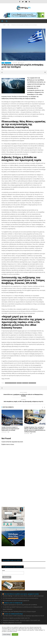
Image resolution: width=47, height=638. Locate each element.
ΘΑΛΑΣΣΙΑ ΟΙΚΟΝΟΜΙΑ (10, 383)
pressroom (21, 62)
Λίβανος (19, 383)
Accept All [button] (15, 634)
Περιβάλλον (8, 62)
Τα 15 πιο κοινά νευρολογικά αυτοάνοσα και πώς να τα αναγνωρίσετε (20, 598)
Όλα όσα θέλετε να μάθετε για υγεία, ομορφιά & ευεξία (21, 594)
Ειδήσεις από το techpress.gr (13, 602)
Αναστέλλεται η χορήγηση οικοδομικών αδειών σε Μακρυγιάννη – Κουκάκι (23, 394)
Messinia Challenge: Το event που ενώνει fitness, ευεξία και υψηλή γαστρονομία (23, 596)
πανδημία (25, 383)
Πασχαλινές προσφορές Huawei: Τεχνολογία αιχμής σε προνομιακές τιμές (21, 620)
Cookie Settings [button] (6, 634)
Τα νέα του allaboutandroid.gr (13, 613)
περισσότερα (45, 72)
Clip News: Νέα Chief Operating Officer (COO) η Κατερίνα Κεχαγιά (19, 611)
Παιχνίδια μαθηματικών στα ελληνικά (12, 622)
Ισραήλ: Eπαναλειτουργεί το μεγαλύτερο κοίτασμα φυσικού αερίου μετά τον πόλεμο (10, 428)
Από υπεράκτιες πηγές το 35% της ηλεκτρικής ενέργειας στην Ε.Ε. (23, 400)
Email (3, 570)
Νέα (3, 62)
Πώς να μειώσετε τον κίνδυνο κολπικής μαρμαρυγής (16, 600)
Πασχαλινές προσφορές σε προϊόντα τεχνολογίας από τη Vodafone (20, 604)
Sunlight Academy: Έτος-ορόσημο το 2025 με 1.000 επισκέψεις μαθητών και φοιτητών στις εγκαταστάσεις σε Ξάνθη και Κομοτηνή (34, 429)
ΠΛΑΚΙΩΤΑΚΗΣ (32, 383)
